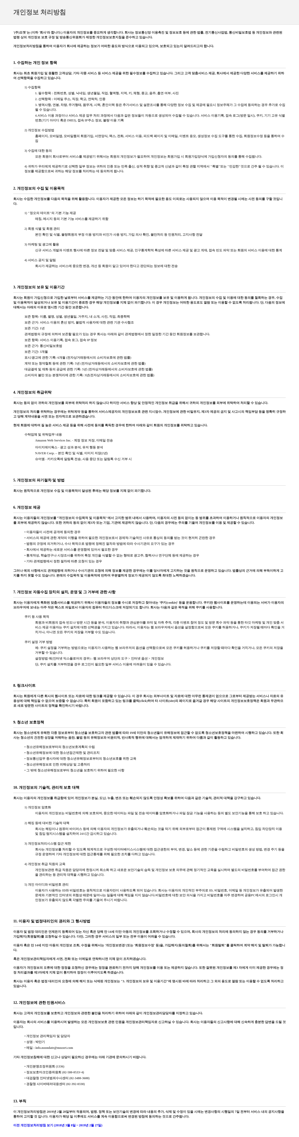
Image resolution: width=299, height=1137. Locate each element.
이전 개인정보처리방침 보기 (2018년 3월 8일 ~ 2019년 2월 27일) (57, 1125)
